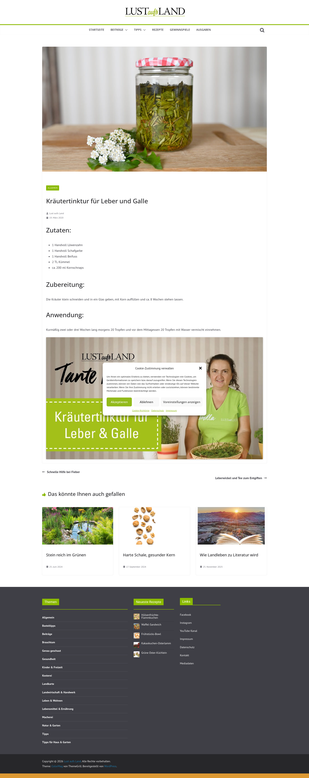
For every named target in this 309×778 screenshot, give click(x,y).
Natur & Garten (51, 725)
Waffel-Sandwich (151, 624)
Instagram (186, 623)
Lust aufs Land (56, 213)
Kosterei (47, 675)
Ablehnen (146, 402)
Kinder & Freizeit (52, 667)
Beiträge (117, 30)
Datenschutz (157, 410)
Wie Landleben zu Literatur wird (229, 555)
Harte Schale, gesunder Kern (149, 555)
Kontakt (184, 655)
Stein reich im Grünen (66, 555)
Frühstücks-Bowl (151, 634)
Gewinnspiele (180, 30)
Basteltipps (48, 625)
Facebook (185, 614)
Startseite (96, 30)
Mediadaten (187, 663)
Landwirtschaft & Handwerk (58, 692)
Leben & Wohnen (52, 700)
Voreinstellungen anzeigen (181, 402)
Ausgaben (203, 30)
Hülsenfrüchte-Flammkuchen (150, 616)
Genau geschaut (51, 651)
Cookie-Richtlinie (140, 410)
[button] (200, 368)
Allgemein (53, 188)
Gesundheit (49, 659)
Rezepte (158, 30)
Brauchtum (48, 642)
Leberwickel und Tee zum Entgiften (241, 478)
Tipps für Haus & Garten (56, 742)
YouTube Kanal (188, 631)
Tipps (137, 30)
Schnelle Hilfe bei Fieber (61, 472)
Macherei (47, 717)
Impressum (171, 410)
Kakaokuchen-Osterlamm (156, 643)
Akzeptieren (119, 402)
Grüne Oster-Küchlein (154, 652)
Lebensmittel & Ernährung (57, 709)
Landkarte (48, 684)
